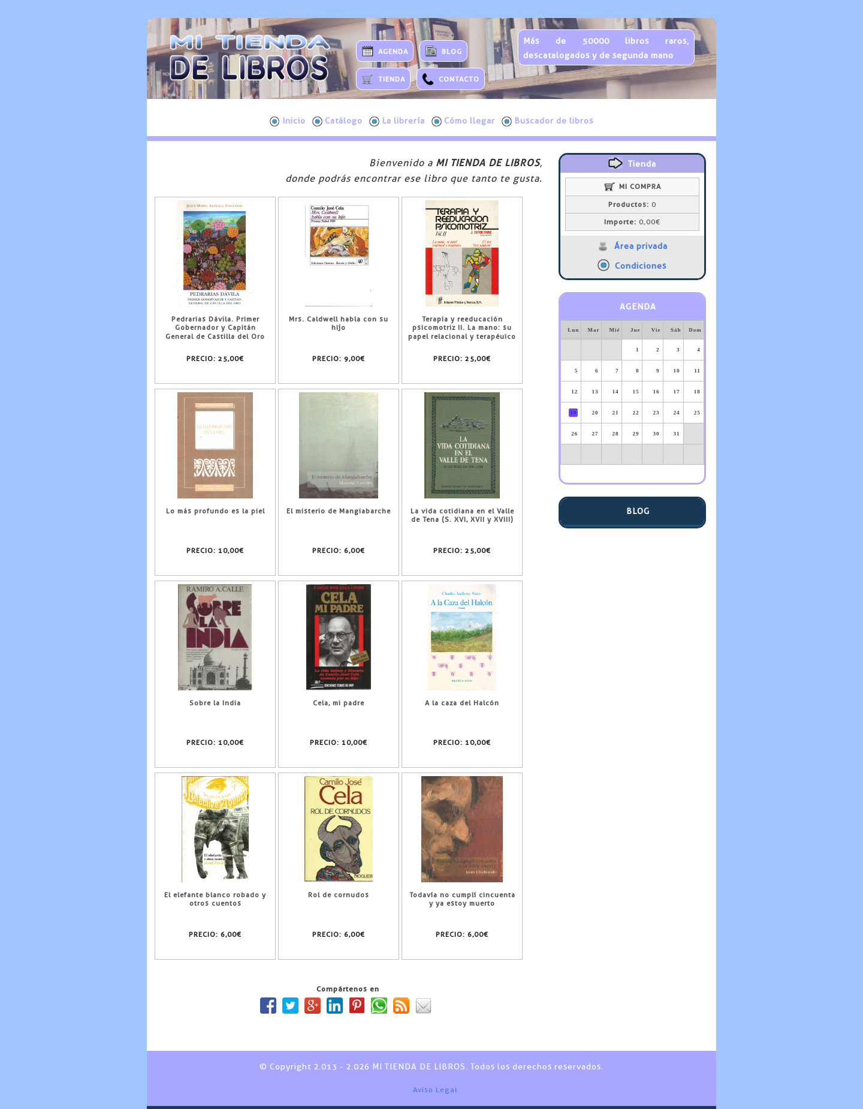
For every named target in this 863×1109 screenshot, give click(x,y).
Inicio (288, 121)
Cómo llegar (463, 121)
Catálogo (337, 121)
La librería (397, 121)
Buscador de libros (547, 121)
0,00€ (632, 222)
